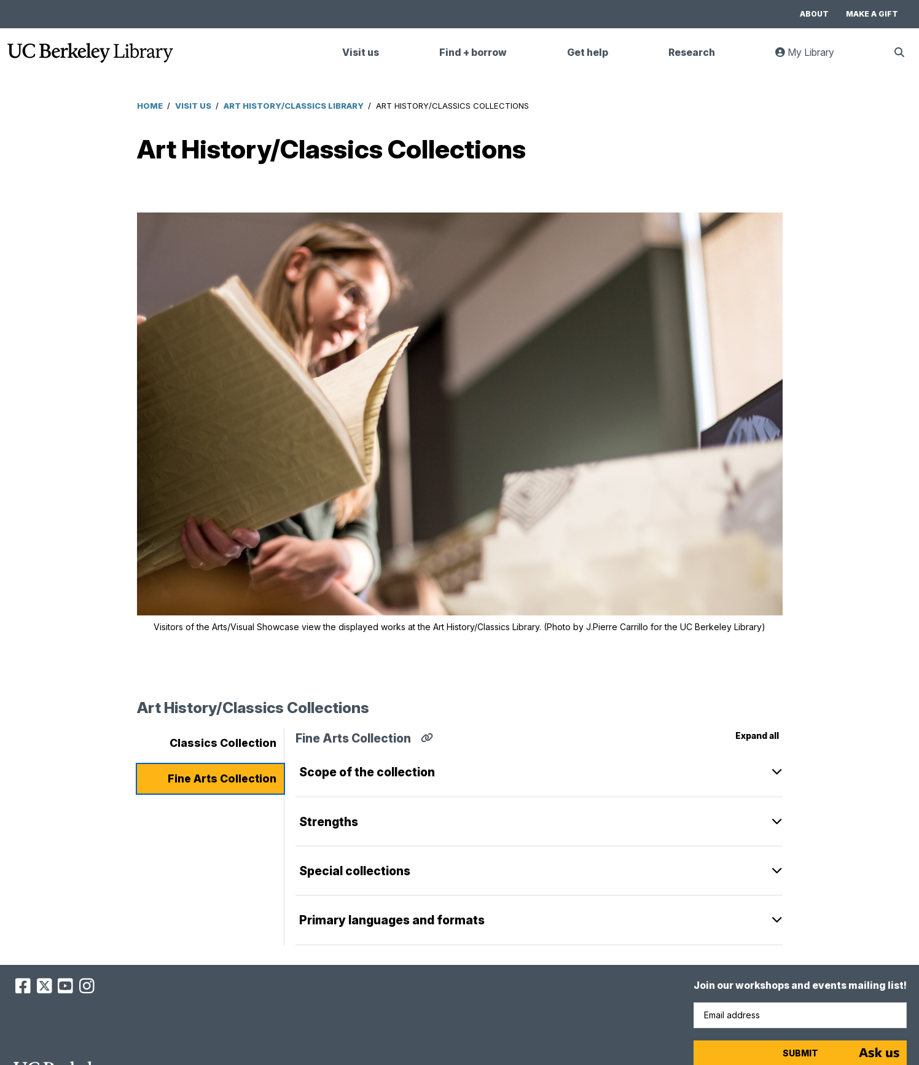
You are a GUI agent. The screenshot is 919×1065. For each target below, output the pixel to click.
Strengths (328, 821)
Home (150, 106)
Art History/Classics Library (294, 106)
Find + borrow (473, 52)
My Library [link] (812, 57)
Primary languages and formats (392, 920)
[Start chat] (879, 1052)
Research (691, 52)
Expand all (757, 735)
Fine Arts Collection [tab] (222, 778)
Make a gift (872, 13)
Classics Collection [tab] (223, 742)
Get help (587, 52)
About (814, 13)
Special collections (354, 871)
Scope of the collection (367, 772)
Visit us (360, 52)
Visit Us (193, 106)
